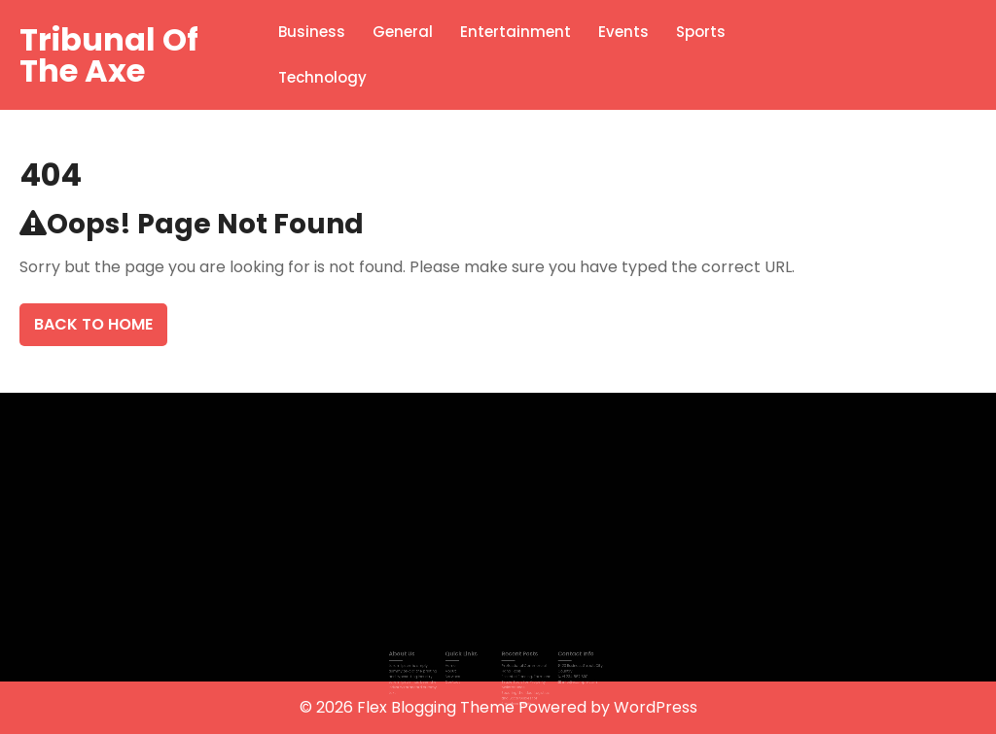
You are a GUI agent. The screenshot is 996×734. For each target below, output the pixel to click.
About (458, 669)
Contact (460, 678)
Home (458, 664)
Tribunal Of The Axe (108, 54)
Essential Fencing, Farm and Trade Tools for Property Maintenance (521, 678)
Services (460, 674)
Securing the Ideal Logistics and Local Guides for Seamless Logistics (521, 691)
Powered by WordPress (607, 707)
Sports (701, 31)
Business (311, 31)
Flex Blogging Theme (437, 707)
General (403, 31)
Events (623, 31)
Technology (322, 77)
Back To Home (93, 324)
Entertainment (515, 31)
